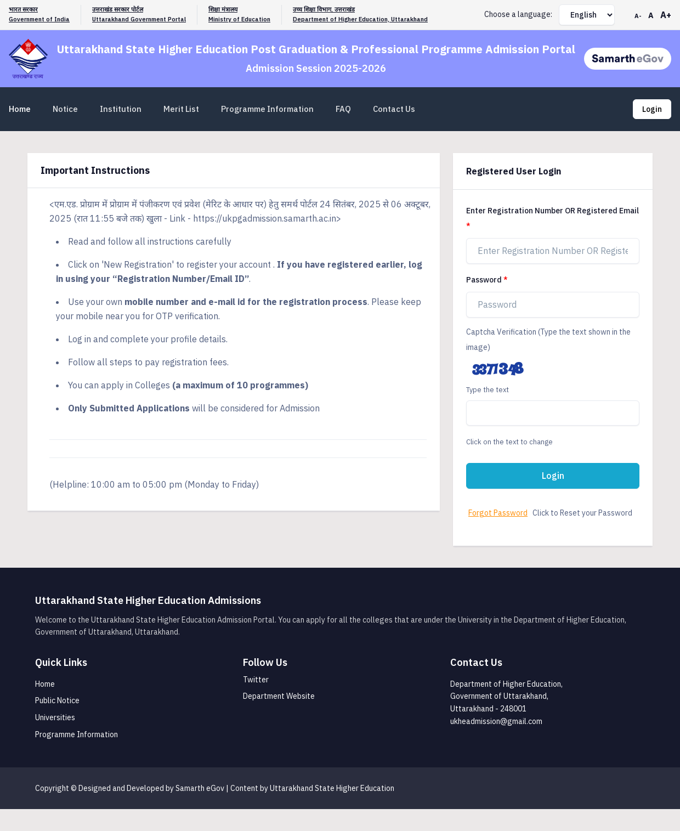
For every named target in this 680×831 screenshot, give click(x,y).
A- (638, 16)
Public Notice (57, 700)
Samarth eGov (199, 788)
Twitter (256, 680)
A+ (665, 14)
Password (484, 280)
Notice (65, 109)
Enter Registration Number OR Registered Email (552, 211)
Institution (120, 109)
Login (652, 109)
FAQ (343, 109)
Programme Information (267, 109)
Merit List (181, 109)
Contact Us (394, 109)
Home (20, 109)
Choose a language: (518, 14)
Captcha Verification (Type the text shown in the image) (548, 339)
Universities (55, 717)
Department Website (279, 696)
